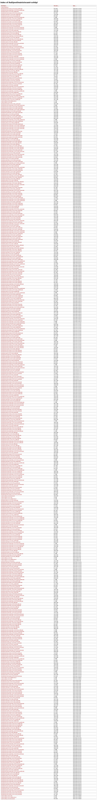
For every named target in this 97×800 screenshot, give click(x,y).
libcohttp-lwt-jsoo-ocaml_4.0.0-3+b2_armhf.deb (11, 670)
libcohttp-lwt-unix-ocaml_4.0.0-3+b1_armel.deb (11, 645)
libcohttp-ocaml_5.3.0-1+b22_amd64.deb (10, 206)
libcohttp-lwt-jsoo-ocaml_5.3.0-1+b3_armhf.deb (11, 382)
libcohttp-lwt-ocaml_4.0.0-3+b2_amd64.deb (10, 661)
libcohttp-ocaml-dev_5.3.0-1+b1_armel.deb (10, 493)
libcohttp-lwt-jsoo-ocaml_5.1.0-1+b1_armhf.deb (11, 533)
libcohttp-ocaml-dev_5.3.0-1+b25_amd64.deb (11, 118)
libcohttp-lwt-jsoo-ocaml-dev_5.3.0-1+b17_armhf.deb (12, 223)
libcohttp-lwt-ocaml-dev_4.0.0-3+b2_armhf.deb (11, 668)
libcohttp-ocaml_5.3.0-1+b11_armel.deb (10, 268)
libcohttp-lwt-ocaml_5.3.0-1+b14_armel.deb (10, 211)
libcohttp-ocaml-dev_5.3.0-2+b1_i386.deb (10, 70)
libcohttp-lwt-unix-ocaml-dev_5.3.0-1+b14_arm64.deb (13, 321)
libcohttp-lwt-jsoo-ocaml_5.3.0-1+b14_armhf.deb (11, 301)
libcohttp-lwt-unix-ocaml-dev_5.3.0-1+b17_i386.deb (12, 248)
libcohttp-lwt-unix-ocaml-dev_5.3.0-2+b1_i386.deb (12, 73)
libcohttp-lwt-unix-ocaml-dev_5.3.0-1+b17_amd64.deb (13, 261)
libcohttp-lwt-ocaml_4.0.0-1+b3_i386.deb (10, 774)
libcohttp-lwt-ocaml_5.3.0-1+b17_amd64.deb (11, 258)
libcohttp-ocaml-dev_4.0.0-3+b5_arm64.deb (10, 591)
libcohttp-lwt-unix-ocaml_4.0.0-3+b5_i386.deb (11, 599)
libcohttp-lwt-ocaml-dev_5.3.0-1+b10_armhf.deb (11, 341)
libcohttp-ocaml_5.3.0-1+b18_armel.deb (10, 158)
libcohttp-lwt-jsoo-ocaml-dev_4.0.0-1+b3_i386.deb (12, 779)
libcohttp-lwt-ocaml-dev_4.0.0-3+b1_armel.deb (11, 642)
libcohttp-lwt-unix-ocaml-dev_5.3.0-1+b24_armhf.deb (12, 126)
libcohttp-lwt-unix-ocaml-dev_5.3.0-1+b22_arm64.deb (13, 162)
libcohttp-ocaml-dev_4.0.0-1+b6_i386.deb (10, 728)
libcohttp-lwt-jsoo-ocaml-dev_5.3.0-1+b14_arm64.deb (13, 318)
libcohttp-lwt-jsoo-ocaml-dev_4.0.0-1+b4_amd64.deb (12, 771)
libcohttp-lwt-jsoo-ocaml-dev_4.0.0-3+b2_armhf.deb (12, 667)
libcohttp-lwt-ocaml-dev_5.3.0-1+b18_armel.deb (11, 155)
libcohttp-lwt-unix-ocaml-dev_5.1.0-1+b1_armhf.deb (12, 524)
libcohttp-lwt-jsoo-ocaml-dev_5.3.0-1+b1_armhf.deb (12, 451)
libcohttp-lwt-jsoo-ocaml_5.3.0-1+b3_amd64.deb (11, 393)
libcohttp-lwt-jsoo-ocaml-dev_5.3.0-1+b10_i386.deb (12, 347)
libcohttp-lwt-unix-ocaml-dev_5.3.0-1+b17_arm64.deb (13, 232)
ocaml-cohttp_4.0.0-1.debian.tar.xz (8, 797)
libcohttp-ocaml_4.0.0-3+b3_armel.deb (9, 608)
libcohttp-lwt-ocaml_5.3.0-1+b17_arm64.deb (11, 237)
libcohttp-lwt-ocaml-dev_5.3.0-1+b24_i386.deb (11, 142)
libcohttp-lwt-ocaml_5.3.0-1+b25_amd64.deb (11, 115)
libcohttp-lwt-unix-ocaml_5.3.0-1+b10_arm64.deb (12, 363)
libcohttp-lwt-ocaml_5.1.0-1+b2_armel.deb (10, 504)
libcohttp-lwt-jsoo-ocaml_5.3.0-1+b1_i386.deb (11, 446)
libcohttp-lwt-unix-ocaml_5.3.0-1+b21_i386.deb (11, 174)
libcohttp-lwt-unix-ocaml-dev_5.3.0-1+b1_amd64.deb (12, 470)
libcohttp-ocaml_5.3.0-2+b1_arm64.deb (9, 56)
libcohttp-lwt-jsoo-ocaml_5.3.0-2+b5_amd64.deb (11, 8)
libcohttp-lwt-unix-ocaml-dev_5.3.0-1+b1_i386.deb (12, 441)
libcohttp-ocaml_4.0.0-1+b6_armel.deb (9, 686)
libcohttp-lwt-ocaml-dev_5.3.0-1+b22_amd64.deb (12, 203)
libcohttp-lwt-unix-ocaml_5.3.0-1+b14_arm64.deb (12, 315)
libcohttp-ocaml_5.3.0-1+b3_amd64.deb (10, 395)
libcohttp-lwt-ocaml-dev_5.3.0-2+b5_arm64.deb (11, 23)
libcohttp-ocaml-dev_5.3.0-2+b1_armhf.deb (10, 80)
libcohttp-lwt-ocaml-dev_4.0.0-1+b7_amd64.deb (11, 716)
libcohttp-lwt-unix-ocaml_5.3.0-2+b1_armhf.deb (11, 77)
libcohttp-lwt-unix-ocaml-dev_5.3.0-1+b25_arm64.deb (13, 105)
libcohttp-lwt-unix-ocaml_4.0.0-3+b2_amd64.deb (11, 660)
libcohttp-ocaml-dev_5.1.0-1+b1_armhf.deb (10, 523)
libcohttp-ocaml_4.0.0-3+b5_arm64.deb (9, 592)
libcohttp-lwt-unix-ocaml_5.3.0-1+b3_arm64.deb (11, 418)
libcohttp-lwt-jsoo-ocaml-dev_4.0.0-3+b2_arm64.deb (12, 634)
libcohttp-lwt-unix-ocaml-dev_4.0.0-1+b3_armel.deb (12, 785)
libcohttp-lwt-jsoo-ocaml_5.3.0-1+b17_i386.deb (11, 250)
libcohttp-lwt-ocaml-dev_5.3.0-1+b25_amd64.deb (12, 116)
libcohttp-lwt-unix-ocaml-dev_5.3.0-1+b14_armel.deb (12, 214)
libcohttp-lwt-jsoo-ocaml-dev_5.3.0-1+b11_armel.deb (12, 266)
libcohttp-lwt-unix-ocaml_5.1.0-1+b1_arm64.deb (11, 537)
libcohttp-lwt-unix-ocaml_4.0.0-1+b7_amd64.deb (11, 725)
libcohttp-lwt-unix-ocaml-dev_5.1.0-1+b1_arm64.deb (12, 543)
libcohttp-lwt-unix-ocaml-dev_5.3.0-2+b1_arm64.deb (12, 59)
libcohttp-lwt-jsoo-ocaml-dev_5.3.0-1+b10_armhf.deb (12, 343)
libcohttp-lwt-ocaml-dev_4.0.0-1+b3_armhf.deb (11, 758)
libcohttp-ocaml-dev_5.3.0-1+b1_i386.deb (10, 445)
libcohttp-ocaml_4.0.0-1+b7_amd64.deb (10, 720)
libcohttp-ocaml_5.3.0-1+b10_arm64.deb (10, 360)
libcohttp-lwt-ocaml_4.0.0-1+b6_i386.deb (10, 736)
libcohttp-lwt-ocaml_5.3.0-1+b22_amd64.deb (11, 201)
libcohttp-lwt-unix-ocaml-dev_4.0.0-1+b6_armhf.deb (12, 696)
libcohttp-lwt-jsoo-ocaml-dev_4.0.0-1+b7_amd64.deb (12, 717)
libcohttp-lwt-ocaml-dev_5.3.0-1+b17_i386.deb (11, 249)
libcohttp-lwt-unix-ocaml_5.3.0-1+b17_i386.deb (11, 242)
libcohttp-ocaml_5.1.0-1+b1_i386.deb (9, 550)
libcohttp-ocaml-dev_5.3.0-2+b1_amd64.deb (11, 95)
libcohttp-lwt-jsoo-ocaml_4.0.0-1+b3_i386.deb (11, 782)
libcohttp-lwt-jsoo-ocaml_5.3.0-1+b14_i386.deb (11, 282)
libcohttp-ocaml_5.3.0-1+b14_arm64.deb (10, 311)
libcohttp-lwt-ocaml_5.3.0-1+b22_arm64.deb (11, 164)
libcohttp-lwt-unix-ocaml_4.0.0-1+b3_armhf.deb (11, 751)
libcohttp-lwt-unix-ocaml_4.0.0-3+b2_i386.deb (11, 619)
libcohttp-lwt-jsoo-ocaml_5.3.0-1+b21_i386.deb (11, 177)
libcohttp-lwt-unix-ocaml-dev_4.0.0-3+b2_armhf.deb (12, 671)
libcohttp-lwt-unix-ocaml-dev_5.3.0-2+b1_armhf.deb (12, 82)
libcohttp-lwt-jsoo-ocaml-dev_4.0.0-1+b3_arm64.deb (12, 738)
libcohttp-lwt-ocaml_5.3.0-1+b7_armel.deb (10, 370)
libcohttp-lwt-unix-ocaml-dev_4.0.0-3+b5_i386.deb (12, 601)
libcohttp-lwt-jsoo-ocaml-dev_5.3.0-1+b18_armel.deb (12, 154)
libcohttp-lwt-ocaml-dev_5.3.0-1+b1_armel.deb (11, 490)
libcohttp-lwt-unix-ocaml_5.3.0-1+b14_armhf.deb (11, 305)
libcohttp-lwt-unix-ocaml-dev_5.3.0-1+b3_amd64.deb (12, 402)
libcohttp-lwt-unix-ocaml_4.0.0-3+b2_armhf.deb (11, 676)
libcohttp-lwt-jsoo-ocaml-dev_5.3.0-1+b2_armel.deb (12, 405)
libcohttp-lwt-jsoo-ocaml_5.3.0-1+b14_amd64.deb (12, 295)
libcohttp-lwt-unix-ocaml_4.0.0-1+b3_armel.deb (11, 794)
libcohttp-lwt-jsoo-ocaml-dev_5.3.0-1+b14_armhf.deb (12, 299)
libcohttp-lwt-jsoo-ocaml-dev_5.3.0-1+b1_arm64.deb (12, 480)
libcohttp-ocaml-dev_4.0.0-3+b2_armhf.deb (10, 666)
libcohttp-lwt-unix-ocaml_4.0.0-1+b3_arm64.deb (11, 741)
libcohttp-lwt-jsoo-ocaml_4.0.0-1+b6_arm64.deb (11, 692)
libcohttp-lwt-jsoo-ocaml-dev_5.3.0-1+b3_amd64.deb (12, 396)
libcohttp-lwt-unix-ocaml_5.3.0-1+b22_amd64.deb (12, 197)
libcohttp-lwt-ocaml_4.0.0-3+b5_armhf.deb (10, 568)
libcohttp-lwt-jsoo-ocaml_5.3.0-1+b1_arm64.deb (11, 475)
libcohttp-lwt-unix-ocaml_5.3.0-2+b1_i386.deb (11, 66)
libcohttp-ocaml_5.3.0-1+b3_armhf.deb (9, 380)
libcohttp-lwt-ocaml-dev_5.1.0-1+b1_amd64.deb (11, 516)
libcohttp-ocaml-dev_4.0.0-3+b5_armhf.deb (10, 562)
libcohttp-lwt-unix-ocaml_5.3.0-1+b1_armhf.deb (11, 458)
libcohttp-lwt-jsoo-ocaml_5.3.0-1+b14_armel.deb (11, 210)
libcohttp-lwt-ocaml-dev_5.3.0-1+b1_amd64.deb (11, 471)
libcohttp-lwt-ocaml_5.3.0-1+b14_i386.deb (10, 279)
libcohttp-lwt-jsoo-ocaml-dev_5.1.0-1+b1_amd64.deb (12, 517)
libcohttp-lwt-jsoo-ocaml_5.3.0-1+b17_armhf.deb (11, 227)
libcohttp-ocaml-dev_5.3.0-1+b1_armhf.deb (10, 457)
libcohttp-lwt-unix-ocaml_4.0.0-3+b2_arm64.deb (11, 638)
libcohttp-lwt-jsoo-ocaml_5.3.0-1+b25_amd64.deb (12, 121)
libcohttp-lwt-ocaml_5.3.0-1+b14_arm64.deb (11, 314)
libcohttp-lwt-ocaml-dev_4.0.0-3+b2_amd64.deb (11, 664)
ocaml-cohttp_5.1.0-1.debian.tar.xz (8, 559)
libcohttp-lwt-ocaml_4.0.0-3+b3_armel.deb (10, 618)
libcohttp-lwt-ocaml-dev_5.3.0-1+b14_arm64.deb (11, 312)
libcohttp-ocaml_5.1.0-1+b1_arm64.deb (9, 540)
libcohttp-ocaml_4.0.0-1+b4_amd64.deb (10, 769)
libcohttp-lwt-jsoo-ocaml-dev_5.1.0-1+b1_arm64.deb (12, 544)
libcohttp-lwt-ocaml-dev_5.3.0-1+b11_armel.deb (11, 273)
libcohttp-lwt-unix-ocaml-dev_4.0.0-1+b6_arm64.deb (12, 707)
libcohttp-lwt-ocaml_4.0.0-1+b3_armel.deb (10, 788)
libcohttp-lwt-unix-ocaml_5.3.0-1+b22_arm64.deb (12, 170)
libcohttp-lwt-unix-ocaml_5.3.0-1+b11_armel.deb (11, 269)
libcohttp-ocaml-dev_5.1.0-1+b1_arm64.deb (10, 542)
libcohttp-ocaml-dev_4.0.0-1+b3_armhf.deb (10, 756)
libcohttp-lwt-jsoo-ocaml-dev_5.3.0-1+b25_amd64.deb (13, 125)
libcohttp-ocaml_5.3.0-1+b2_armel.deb (9, 412)
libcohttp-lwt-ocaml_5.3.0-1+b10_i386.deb (10, 348)
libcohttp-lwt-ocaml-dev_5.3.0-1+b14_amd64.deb (12, 297)
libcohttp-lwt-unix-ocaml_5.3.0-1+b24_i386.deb (11, 145)
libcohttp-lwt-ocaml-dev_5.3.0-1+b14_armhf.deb (11, 304)
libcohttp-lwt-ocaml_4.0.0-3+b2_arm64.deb (10, 641)
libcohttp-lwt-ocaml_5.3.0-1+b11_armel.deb (10, 265)
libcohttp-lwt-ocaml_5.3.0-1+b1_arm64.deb (10, 483)
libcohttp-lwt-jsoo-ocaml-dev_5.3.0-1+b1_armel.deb (12, 484)
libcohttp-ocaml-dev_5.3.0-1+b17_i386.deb (10, 252)
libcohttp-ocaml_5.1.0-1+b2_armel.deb (9, 500)
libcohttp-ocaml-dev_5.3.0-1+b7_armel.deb (10, 369)
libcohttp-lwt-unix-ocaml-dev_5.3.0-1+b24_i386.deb (12, 147)
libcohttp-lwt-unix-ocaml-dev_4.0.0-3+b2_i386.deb (12, 630)
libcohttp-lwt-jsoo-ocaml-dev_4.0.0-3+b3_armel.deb (12, 614)
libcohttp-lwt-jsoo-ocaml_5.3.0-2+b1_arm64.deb (11, 64)
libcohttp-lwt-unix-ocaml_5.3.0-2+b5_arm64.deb (11, 21)
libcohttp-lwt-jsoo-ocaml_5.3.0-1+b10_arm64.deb (12, 361)
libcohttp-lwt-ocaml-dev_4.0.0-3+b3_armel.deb (11, 612)
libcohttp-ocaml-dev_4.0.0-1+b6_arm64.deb (10, 702)
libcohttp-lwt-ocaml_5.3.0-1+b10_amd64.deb (11, 327)
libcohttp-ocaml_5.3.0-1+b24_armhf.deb (10, 129)
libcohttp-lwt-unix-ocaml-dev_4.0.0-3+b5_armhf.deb (12, 569)
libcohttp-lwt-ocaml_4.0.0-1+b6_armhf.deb (10, 710)
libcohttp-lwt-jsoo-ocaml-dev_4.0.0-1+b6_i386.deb (12, 730)
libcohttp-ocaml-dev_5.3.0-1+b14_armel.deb (11, 217)
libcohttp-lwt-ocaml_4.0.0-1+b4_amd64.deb (10, 762)
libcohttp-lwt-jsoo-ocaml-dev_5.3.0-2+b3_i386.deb (12, 36)
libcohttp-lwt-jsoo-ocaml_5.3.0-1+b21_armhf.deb (11, 194)
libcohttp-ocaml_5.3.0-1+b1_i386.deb (9, 444)
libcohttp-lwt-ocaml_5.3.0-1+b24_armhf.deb (10, 134)
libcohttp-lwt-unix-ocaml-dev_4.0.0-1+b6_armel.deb (12, 689)
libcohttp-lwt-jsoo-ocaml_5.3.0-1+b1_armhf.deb (11, 454)
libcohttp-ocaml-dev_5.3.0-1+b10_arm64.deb (11, 357)
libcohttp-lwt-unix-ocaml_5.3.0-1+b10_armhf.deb (11, 338)
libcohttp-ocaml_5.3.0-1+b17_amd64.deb (10, 253)
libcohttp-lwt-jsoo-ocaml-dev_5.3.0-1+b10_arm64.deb (13, 367)
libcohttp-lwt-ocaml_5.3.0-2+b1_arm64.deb (10, 63)
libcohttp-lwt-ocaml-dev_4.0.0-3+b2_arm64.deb (11, 637)
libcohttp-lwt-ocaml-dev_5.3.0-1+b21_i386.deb (11, 183)
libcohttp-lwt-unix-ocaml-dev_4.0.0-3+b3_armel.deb (12, 615)
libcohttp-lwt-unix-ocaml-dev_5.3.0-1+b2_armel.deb (12, 403)
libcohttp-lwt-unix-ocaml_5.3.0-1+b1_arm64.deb (11, 477)
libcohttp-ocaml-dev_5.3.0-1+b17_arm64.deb (11, 235)
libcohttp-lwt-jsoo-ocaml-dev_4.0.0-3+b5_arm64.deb (12, 595)
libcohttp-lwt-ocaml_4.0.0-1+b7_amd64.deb (10, 719)
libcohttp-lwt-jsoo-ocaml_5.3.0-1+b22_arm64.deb (12, 161)
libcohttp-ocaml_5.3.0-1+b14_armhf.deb (10, 302)
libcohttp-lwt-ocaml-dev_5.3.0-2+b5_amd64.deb (11, 18)
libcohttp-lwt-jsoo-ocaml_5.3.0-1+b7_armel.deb (11, 379)
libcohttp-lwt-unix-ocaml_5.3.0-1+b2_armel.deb (11, 410)
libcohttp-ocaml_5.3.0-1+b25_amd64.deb (10, 122)
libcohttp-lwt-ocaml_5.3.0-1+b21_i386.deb (10, 173)
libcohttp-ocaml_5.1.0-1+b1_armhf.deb (9, 526)
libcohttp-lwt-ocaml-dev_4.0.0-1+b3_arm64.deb (11, 746)
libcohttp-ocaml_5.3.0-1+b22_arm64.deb (10, 165)
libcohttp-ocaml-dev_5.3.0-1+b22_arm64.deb (11, 171)
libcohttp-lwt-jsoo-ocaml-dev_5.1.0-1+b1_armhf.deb (12, 532)
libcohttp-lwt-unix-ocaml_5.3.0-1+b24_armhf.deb (11, 135)
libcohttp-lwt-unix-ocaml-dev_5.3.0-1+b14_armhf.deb (12, 307)
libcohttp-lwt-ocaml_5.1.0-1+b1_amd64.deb (10, 511)
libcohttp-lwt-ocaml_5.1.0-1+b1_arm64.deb (10, 534)
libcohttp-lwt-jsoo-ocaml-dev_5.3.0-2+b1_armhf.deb (12, 86)
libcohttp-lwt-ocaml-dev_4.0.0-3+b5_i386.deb (11, 605)
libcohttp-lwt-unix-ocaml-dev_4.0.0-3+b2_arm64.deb (12, 631)
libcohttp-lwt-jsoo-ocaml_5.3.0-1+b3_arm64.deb (11, 415)
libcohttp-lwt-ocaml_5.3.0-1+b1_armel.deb (10, 488)
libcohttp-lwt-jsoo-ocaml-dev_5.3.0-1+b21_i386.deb (12, 181)
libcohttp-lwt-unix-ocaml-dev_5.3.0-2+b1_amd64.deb (12, 90)
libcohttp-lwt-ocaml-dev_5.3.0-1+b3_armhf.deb (11, 383)
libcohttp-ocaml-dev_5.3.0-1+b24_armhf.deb (11, 132)
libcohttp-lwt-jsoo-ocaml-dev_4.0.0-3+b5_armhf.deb (12, 572)
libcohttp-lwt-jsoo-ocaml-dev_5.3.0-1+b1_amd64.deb (12, 462)
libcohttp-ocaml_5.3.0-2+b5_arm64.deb (9, 30)
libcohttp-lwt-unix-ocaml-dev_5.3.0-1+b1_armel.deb (12, 491)
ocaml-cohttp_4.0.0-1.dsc (6, 795)
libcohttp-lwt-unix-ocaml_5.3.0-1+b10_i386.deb (11, 350)
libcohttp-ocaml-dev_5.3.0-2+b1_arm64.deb (10, 60)
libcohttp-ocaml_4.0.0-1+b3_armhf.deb (9, 755)
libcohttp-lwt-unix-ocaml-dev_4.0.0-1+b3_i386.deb (12, 781)
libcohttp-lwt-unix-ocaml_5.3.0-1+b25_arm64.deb (12, 108)
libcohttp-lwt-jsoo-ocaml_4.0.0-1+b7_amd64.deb (11, 723)
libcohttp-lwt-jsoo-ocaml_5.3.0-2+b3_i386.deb (11, 34)
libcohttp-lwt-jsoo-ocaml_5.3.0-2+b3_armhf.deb (11, 46)
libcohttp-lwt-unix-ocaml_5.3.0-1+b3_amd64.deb (11, 392)
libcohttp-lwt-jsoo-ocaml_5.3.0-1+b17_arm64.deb (12, 239)
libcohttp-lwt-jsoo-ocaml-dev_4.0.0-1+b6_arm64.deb (12, 703)
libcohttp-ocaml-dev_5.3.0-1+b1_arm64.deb (10, 478)
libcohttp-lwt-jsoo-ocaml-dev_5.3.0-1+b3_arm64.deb (12, 423)
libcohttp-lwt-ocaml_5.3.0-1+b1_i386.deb (10, 439)
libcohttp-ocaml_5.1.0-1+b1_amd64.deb (10, 514)
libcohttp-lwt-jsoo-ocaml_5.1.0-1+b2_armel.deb (11, 510)
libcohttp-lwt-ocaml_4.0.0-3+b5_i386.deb (10, 606)
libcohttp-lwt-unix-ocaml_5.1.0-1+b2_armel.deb (11, 506)
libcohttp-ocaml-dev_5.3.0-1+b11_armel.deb (11, 275)
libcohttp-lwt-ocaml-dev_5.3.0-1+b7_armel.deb (11, 376)
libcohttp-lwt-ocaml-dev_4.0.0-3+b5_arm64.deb (11, 589)
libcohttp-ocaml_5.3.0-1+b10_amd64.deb (10, 331)
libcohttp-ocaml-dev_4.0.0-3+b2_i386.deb (10, 627)
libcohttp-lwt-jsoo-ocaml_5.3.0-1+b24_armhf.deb (11, 137)
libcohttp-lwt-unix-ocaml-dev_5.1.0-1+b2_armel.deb (12, 508)
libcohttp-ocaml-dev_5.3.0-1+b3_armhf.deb (10, 390)
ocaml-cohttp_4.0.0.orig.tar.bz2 (8, 798)
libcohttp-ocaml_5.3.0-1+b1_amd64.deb (10, 464)
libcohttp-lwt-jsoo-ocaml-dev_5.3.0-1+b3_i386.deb (12, 426)
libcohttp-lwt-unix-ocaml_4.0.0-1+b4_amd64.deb (11, 761)
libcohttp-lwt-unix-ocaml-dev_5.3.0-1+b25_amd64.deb (13, 119)
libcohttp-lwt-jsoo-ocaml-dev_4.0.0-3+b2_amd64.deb (12, 655)
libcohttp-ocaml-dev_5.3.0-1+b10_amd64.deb (11, 324)
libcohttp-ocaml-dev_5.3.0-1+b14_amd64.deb (11, 298)
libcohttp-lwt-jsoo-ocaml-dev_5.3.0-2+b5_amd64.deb (12, 10)
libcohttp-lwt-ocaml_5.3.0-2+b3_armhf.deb (10, 51)
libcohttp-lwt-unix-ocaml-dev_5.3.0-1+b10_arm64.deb (13, 364)
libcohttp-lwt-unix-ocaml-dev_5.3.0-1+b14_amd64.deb (13, 292)
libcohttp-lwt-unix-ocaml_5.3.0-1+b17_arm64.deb (12, 233)
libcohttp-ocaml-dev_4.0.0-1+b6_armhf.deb (10, 700)
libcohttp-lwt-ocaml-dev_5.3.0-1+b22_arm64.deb (11, 168)
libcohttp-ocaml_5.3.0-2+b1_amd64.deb (10, 92)
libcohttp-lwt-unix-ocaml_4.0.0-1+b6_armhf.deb (11, 712)
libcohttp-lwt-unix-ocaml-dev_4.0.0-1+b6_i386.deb (12, 735)
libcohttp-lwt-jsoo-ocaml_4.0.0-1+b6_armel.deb (11, 684)
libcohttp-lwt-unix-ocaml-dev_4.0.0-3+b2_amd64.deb (12, 658)
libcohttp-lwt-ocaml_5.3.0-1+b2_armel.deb (10, 408)
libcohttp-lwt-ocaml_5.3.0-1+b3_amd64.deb (10, 400)
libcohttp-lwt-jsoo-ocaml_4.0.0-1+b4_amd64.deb (11, 768)
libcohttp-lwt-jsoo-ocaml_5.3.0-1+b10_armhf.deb (11, 344)
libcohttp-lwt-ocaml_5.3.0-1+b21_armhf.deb (10, 188)
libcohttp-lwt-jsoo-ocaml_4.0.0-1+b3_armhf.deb (11, 752)
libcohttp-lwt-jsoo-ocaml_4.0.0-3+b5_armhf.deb (11, 570)
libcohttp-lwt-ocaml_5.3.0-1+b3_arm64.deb (10, 416)
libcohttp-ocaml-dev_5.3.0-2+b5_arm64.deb (10, 20)
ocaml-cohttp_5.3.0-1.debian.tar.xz (8, 498)
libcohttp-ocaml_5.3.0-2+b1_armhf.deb (9, 85)
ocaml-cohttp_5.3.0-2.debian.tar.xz (8, 101)
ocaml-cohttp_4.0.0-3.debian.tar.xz (8, 677)
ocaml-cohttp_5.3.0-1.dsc (6, 497)
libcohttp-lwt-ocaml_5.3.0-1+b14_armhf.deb (10, 310)
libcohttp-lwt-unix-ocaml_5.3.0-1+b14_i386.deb (11, 281)
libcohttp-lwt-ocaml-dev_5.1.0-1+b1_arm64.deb (11, 539)
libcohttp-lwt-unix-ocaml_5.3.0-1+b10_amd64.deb (12, 330)
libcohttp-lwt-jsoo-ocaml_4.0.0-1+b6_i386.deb (11, 726)
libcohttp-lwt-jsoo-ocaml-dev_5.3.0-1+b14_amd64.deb (13, 288)
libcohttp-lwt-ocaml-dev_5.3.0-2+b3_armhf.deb (11, 50)
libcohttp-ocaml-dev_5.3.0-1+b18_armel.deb (11, 160)
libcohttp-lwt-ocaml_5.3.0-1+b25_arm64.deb (11, 103)
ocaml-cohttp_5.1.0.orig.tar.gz (7, 560)
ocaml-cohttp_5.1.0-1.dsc (6, 557)
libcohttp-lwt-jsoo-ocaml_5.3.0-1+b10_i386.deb (11, 351)
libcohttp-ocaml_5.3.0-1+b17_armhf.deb (10, 224)
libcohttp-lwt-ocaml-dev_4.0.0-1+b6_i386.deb (11, 729)
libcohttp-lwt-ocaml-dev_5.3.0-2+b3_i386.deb (11, 40)
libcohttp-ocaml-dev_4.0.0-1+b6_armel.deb (10, 687)
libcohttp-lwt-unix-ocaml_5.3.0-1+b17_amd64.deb (12, 262)
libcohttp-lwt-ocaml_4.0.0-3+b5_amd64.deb (10, 580)
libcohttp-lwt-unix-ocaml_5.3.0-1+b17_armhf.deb (11, 222)
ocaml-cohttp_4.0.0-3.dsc (6, 679)
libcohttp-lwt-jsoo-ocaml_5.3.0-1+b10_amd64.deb (12, 333)
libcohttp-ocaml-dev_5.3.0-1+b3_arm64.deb (10, 419)
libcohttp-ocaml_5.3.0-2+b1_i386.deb (9, 72)
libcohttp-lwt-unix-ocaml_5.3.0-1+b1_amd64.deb (11, 465)
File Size (56, 5)
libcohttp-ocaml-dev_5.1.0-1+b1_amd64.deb (11, 521)
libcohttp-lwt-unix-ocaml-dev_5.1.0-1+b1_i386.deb (12, 553)
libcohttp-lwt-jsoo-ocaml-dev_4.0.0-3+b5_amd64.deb (12, 576)
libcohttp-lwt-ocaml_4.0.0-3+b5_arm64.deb (10, 586)
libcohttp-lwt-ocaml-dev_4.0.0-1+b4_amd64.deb (11, 765)
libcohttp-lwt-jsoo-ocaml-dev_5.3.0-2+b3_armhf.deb (12, 43)
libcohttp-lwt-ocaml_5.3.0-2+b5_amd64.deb (10, 15)
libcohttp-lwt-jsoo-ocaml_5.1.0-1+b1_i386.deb (11, 549)
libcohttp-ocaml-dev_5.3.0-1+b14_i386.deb (10, 285)
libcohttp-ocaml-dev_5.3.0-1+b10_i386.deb (10, 356)
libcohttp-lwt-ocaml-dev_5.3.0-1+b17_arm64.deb (11, 236)
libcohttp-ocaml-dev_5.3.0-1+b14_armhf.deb (11, 308)
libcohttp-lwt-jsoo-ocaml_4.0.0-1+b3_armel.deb (11, 792)
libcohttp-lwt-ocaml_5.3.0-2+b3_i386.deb (10, 33)
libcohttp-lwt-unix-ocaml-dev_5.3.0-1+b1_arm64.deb (12, 474)
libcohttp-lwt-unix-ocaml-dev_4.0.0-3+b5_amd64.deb (12, 579)
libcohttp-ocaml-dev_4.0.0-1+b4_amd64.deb (11, 766)
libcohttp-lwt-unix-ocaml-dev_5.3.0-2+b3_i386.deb (12, 39)
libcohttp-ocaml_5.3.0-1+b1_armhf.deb (9, 452)
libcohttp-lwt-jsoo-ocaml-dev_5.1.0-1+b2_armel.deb (12, 501)
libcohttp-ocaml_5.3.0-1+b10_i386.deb (9, 353)
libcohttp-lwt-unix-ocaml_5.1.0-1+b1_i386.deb (11, 547)
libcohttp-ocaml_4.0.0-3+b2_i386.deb (9, 628)
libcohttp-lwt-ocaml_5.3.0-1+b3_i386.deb (10, 433)
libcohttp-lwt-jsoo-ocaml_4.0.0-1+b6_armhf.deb (11, 706)
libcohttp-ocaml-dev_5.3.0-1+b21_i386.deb (10, 178)
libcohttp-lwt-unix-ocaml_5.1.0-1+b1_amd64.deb (11, 513)
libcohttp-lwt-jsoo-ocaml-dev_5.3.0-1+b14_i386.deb (12, 284)
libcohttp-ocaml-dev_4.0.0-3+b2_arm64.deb (10, 635)
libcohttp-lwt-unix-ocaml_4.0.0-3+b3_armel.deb (11, 609)
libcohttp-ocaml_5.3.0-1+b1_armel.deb (9, 485)
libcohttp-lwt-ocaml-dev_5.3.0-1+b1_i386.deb (11, 438)
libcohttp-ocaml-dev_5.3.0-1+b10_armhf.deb (11, 334)
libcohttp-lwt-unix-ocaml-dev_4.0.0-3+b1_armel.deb (12, 650)
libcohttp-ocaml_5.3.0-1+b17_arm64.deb (10, 240)
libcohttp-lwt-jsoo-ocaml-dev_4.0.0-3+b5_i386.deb (12, 598)
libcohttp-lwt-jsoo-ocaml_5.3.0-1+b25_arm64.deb (12, 106)
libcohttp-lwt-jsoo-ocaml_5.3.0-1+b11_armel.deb (11, 272)
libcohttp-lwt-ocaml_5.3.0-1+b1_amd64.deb (10, 467)
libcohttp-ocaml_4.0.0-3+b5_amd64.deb (10, 583)
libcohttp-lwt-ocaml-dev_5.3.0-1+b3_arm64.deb (11, 422)
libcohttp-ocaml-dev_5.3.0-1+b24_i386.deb (10, 139)
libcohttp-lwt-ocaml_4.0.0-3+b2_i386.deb (10, 625)
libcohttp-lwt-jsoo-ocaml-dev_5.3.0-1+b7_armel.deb (12, 377)
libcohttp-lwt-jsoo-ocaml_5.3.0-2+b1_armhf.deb (11, 83)
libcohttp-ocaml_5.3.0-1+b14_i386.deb (9, 286)
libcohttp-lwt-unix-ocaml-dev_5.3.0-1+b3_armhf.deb (12, 386)
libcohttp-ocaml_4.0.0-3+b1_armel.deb (9, 644)
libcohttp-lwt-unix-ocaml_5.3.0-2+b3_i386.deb (11, 31)
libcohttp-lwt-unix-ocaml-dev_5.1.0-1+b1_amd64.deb (12, 519)
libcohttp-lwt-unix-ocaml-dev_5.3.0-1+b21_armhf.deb (12, 190)
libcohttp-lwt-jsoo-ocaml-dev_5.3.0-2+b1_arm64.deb (12, 57)
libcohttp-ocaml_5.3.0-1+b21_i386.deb (9, 180)
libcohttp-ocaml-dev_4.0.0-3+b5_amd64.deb (11, 578)
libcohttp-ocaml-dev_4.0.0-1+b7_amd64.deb (11, 715)
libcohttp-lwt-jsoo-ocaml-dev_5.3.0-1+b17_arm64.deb (13, 230)
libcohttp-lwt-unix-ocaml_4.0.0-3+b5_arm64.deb (11, 585)
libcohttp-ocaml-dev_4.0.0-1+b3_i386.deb (10, 772)
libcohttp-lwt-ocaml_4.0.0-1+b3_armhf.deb (10, 759)
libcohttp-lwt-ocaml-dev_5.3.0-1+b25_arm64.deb (11, 112)
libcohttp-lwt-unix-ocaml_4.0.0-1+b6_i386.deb (11, 733)
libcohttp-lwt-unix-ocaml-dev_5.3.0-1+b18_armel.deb (12, 151)
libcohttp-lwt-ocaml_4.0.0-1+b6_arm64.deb (10, 697)
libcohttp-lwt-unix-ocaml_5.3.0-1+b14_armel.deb (11, 213)
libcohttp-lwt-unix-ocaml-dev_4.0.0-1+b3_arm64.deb (12, 743)
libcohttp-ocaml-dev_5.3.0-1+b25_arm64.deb (11, 111)
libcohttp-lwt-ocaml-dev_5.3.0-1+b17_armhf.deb (11, 229)
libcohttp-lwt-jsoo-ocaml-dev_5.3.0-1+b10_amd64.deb (13, 328)
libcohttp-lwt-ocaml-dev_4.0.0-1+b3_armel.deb (11, 791)
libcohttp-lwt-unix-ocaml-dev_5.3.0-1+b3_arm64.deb (12, 420)
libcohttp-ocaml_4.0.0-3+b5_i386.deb (9, 602)
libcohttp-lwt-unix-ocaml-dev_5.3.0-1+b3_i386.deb (12, 431)
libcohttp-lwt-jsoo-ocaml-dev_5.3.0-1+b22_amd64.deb (13, 199)
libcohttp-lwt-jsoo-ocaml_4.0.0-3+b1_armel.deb (11, 653)
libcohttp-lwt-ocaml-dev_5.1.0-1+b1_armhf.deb (11, 527)
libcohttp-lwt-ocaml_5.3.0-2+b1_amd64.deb (10, 99)
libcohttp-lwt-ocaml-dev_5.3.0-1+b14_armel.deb (11, 216)
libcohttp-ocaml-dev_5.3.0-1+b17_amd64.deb (11, 255)
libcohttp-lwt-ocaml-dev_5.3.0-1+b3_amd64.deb (11, 397)
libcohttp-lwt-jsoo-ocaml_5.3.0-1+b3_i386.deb (11, 429)
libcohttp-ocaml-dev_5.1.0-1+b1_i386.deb (10, 556)
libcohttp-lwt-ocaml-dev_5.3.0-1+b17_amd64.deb (12, 259)
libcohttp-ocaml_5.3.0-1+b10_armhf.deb (10, 335)
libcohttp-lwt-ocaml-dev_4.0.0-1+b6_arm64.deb (11, 693)
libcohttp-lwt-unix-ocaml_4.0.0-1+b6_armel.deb (11, 680)
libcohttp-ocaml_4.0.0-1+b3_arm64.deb (9, 748)
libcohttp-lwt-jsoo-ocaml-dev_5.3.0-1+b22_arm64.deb (13, 167)
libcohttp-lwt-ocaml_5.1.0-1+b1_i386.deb (10, 552)
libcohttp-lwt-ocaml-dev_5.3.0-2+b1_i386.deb (11, 67)
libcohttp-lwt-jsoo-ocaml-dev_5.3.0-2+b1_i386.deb (12, 69)
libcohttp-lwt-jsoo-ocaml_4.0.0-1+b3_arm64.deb (11, 739)
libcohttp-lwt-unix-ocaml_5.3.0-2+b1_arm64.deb (11, 54)
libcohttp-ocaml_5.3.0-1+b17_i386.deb (9, 243)
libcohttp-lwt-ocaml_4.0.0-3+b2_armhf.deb (10, 673)
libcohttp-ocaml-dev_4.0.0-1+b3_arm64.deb (10, 745)
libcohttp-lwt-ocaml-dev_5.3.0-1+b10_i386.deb (11, 354)
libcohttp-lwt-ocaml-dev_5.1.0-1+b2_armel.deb (11, 503)
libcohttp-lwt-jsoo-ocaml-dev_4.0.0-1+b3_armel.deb (12, 789)
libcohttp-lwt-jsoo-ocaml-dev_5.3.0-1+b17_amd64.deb (13, 263)
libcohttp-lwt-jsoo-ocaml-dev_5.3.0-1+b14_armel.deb (12, 209)
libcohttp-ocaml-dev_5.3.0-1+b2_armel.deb (10, 406)
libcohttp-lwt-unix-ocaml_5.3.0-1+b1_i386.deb (11, 448)
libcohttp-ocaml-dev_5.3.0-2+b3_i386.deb (10, 37)
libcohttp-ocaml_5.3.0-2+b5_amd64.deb (10, 11)
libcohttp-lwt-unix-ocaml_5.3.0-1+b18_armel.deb (11, 157)
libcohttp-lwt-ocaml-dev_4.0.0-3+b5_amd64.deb (11, 575)
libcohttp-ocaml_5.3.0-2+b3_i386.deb (9, 41)
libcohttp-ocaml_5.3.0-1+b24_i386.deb (9, 138)
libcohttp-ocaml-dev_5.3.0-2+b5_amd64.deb (11, 14)
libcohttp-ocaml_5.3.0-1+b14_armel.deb (10, 207)
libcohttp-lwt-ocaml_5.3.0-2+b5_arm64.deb (10, 26)
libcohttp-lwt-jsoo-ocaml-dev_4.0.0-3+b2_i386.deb (12, 621)
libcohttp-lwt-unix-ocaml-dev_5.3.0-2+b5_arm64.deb (12, 27)
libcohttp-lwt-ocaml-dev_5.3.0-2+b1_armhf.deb (11, 88)
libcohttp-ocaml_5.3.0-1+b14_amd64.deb (10, 291)
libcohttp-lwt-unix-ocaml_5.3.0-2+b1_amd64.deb (11, 89)
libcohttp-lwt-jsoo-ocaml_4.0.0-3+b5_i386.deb (11, 604)
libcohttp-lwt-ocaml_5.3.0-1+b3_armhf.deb (10, 389)
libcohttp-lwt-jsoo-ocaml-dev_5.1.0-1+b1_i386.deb (12, 546)
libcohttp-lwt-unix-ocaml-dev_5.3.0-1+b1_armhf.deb (12, 459)
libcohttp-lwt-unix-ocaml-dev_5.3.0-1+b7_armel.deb (12, 371)
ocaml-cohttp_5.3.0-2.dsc (6, 102)
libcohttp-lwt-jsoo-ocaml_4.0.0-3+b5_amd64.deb (11, 582)
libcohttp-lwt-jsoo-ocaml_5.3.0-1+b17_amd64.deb (12, 256)
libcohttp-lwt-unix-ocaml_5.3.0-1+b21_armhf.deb (11, 187)
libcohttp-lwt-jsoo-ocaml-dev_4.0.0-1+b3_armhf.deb (12, 753)
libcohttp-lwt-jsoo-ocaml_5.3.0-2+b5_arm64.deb (11, 24)
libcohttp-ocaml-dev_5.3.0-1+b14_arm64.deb (11, 317)
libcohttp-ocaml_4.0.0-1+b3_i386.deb (9, 775)
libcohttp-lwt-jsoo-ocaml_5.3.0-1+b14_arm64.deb (12, 320)
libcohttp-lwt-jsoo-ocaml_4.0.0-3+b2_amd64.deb (11, 654)
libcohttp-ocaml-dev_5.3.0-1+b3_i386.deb (10, 436)
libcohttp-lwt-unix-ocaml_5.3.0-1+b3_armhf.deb (11, 387)
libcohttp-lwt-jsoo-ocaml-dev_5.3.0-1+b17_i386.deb (12, 245)
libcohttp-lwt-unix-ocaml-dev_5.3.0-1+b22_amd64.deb (13, 200)
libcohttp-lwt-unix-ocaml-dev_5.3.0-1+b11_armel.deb (12, 271)
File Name (3, 5)
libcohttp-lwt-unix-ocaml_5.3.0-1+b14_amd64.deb (12, 289)
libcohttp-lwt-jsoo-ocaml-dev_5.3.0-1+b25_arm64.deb (13, 109)
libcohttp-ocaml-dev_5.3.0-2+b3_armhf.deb (10, 49)
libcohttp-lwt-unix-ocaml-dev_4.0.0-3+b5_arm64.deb (12, 588)
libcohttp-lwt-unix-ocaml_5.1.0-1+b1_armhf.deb (11, 530)
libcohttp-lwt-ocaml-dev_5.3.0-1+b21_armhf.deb (11, 193)
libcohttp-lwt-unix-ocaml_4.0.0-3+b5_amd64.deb (11, 573)
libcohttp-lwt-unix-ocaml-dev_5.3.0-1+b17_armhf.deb (12, 220)
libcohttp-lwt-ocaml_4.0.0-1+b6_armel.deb (10, 681)
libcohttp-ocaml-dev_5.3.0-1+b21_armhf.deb (11, 191)
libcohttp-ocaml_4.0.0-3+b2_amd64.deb (10, 657)
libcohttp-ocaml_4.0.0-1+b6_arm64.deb (9, 709)
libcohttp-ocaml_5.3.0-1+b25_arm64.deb (10, 114)
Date (74, 5)
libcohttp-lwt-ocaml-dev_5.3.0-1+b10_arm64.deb (11, 366)
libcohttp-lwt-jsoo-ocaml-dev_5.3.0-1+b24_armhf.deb (12, 128)
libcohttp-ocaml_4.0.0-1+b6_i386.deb (9, 732)
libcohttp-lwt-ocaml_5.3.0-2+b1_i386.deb (10, 76)
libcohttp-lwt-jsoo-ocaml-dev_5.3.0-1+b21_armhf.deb (12, 184)
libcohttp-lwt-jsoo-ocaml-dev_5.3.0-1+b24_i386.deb (12, 148)
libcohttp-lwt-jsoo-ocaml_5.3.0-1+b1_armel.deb (11, 494)
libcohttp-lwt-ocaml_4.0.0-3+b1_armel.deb (10, 648)
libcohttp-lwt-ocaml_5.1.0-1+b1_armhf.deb (10, 529)
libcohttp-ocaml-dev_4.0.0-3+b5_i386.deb (10, 596)
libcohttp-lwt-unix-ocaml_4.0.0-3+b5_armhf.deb (11, 563)
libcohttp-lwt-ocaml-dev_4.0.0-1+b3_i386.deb (11, 778)
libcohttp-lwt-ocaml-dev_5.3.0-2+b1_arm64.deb (11, 62)
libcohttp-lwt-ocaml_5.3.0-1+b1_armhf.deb (10, 455)
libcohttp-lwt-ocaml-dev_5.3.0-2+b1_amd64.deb (11, 98)
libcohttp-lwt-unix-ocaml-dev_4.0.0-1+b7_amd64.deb (12, 722)
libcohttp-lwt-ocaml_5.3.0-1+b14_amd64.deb (11, 294)
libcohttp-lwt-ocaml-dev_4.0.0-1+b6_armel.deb (11, 690)
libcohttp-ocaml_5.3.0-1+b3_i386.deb (9, 432)
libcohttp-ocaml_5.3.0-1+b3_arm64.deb (9, 425)
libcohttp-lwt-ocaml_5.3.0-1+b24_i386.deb (10, 144)
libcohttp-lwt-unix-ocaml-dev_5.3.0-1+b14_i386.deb (12, 276)
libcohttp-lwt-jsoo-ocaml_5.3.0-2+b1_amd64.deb (11, 93)
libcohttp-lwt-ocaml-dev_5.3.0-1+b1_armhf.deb (11, 449)
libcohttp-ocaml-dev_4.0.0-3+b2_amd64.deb (11, 663)
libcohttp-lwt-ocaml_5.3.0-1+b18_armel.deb (10, 152)
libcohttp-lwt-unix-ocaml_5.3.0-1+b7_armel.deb (11, 373)
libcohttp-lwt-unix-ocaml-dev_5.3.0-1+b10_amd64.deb (13, 323)
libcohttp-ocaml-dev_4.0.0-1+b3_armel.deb (10, 784)
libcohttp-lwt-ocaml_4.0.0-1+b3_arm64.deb (10, 742)
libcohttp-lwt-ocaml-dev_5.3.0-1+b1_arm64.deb (11, 472)
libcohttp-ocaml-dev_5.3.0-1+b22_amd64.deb (11, 196)
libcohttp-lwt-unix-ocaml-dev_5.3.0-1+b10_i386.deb (12, 346)
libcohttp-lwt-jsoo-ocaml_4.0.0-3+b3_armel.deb (11, 611)
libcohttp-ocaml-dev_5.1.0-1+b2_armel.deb (10, 507)
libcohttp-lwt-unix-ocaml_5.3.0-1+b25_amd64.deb (12, 124)
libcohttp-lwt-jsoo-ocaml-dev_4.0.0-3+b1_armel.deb (12, 647)
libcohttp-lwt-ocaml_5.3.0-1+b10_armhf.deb (10, 337)
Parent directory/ (4, 7)
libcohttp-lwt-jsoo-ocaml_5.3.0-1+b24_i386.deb (11, 141)
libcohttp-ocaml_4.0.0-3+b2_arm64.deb (9, 640)
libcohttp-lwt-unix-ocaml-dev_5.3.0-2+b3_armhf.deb (12, 47)
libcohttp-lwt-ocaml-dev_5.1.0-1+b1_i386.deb (11, 555)
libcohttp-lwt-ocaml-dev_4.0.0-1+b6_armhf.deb (11, 704)
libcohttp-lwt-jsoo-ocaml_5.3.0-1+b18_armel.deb (11, 150)
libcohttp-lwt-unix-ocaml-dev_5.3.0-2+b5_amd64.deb (12, 17)
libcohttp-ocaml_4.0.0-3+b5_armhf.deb (9, 566)
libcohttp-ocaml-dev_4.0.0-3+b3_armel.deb (10, 617)
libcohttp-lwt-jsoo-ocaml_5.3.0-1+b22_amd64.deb (12, 204)
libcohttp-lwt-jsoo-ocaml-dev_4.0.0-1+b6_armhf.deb (12, 694)
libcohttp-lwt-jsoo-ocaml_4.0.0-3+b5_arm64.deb (11, 593)
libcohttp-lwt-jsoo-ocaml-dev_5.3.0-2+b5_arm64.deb (12, 28)
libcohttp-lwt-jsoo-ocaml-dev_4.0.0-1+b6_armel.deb (12, 683)
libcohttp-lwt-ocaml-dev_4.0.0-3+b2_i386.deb (11, 622)
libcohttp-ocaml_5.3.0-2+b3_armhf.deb (9, 44)
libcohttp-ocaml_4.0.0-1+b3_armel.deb (9, 787)
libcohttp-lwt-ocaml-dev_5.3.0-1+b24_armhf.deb (11, 131)
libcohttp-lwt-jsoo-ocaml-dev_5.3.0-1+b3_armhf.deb (12, 384)
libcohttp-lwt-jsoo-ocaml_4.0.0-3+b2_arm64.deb (11, 632)
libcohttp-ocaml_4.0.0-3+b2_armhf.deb (9, 674)
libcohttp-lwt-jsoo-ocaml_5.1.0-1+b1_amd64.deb (11, 520)
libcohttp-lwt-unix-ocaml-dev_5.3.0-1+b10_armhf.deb (12, 340)
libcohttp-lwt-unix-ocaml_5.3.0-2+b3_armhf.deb (11, 53)
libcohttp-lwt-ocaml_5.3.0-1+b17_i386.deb (10, 246)
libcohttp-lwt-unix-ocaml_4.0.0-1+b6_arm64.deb (11, 713)
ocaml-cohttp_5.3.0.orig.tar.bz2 (8, 495)
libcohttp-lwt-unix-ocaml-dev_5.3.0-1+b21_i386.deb (12, 175)
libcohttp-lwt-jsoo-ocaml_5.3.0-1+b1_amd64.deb (11, 468)
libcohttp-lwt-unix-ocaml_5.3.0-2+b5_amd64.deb (11, 13)
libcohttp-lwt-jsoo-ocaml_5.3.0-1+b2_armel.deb (11, 413)
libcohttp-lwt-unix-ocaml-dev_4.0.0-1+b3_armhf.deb (12, 749)
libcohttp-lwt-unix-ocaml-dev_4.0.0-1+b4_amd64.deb (12, 764)
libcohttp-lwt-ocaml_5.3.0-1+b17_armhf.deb (10, 226)
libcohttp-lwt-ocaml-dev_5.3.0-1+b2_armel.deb (11, 409)
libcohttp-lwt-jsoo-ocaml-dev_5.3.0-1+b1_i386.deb (12, 442)
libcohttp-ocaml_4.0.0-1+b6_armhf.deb (9, 699)
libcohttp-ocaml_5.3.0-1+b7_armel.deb (9, 374)
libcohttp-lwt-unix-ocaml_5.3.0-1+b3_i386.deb (11, 435)
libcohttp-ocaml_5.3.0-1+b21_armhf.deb (10, 186)
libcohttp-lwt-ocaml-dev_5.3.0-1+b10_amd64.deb (12, 325)
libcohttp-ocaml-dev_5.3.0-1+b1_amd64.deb (11, 461)
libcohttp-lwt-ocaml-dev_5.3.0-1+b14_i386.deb (11, 278)
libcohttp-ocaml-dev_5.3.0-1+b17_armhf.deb (11, 219)
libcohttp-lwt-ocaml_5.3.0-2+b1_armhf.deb (10, 79)
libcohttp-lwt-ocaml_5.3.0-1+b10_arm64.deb (11, 358)
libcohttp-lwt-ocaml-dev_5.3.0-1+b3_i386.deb (11, 428)
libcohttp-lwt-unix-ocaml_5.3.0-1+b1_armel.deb (11, 487)
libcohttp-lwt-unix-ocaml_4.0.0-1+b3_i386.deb (11, 777)
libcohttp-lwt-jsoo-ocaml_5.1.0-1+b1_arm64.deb (11, 536)
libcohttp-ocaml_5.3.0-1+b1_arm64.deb (9, 481)
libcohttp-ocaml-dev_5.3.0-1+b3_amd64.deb (11, 399)
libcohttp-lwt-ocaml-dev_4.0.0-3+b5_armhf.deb (11, 565)
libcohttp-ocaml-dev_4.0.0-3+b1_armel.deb (10, 651)
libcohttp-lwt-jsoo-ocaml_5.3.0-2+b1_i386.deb (11, 75)
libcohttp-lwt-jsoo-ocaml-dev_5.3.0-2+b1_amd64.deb (12, 96)
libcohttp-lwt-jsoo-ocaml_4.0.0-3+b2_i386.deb (11, 624)
